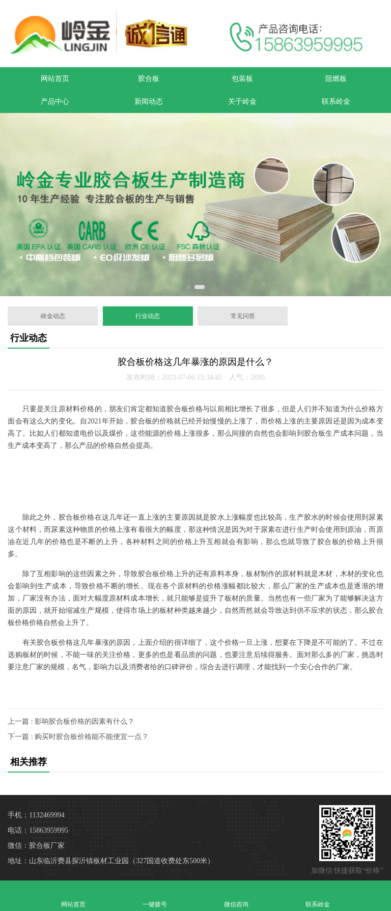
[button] (188, 287)
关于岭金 (242, 101)
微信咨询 (236, 895)
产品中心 (55, 101)
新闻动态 (148, 101)
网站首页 (55, 78)
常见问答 (243, 316)
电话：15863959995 (38, 830)
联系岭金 (336, 101)
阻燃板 (336, 78)
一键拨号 (155, 895)
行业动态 (147, 316)
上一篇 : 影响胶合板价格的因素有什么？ (71, 721)
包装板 (242, 78)
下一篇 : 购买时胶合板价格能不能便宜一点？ (78, 737)
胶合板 (148, 78)
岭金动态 (53, 316)
